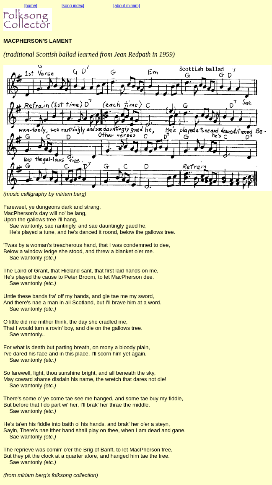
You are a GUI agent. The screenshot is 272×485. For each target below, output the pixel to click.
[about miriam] (126, 5)
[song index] (73, 5)
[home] (30, 5)
